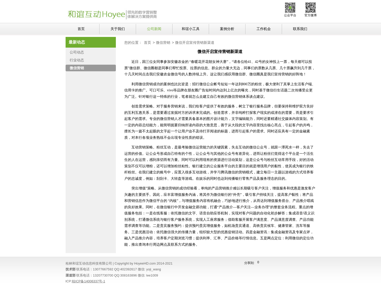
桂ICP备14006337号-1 (88, 281)
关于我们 (117, 29)
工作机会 (263, 29)
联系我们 (300, 29)
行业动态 (77, 60)
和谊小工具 (191, 29)
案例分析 (227, 29)
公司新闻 (154, 29)
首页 (81, 29)
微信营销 (163, 42)
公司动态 (77, 52)
